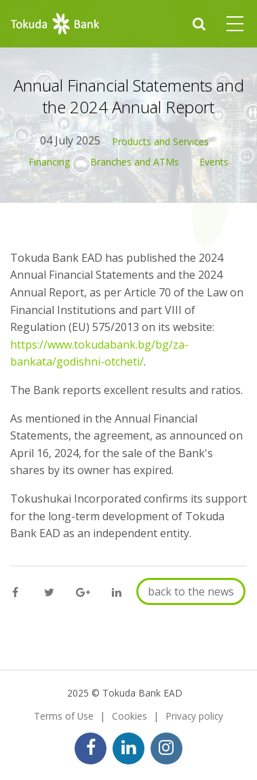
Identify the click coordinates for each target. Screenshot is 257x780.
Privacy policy (194, 715)
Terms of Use (64, 715)
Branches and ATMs (134, 161)
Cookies (129, 715)
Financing (49, 161)
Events (214, 161)
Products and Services (160, 141)
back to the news (191, 591)
